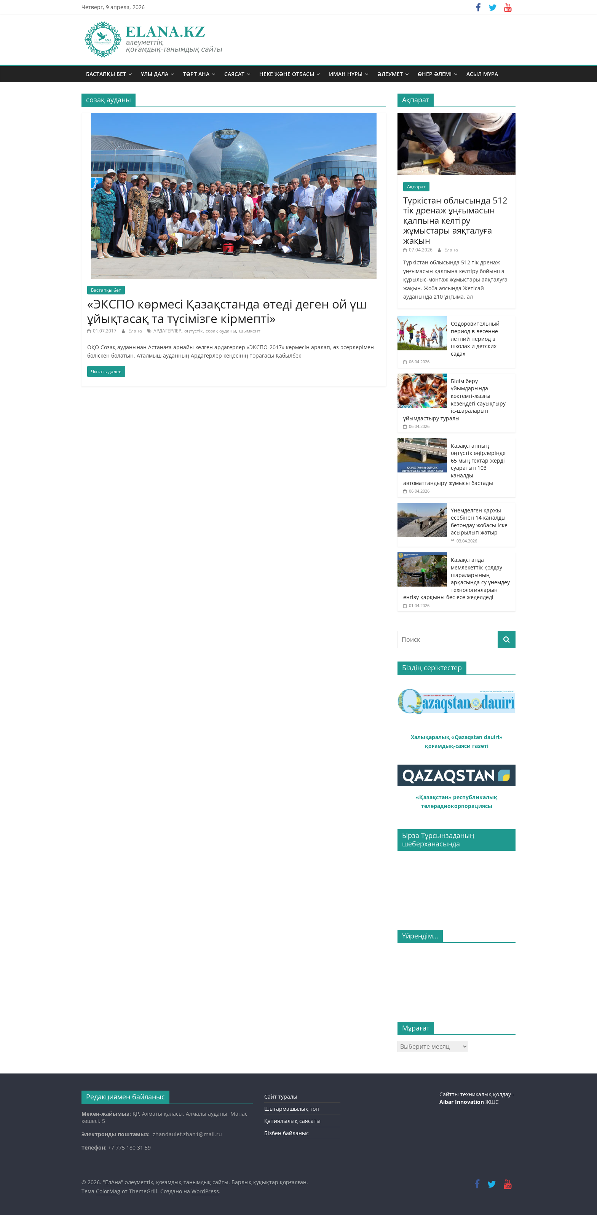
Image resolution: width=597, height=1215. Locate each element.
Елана (135, 331)
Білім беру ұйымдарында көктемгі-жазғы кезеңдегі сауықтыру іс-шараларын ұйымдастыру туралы (454, 399)
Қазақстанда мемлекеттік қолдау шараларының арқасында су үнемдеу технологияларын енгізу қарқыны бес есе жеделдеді (456, 578)
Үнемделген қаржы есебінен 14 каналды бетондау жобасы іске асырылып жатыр (479, 521)
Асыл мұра (482, 74)
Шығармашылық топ (291, 1108)
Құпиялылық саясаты (292, 1120)
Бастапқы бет (106, 74)
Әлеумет (390, 74)
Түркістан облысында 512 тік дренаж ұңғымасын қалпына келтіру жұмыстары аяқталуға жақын (455, 220)
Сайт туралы (280, 1096)
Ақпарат (416, 186)
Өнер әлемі (435, 74)
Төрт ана (196, 74)
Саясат (234, 74)
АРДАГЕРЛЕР (167, 331)
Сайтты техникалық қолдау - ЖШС (476, 1098)
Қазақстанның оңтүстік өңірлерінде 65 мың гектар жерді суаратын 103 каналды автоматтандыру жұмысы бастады (454, 464)
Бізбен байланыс (286, 1133)
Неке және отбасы (286, 74)
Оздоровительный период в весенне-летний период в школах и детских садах (475, 338)
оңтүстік (193, 331)
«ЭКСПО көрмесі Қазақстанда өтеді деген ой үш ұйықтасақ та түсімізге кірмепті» (227, 311)
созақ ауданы (221, 331)
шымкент (249, 331)
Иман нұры (345, 74)
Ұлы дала (154, 74)
